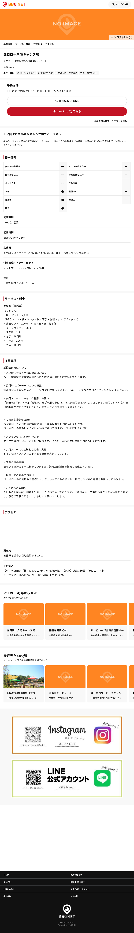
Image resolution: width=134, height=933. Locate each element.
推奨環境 (7, 896)
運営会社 (74, 896)
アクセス (49, 44)
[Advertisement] (67, 838)
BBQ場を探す (76, 874)
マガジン (7, 882)
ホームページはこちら (67, 111)
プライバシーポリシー (79, 889)
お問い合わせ (9, 889)
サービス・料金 (22, 44)
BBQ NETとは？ (77, 882)
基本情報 (7, 44)
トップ (6, 874)
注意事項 (38, 44)
